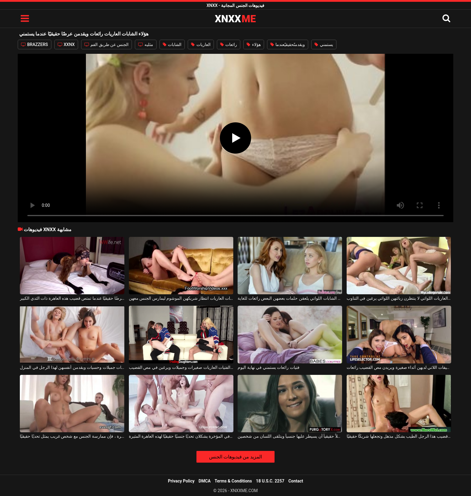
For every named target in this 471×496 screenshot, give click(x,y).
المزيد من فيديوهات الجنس (235, 457)
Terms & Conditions (233, 481)
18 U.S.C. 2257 (270, 481)
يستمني (324, 44)
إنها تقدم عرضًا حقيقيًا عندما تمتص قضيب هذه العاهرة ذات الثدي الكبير (72, 298)
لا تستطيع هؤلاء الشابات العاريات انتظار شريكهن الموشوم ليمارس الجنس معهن (181, 298)
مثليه (145, 44)
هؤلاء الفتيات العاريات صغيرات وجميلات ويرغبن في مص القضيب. (181, 367)
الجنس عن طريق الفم (106, 44)
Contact (295, 481)
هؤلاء (253, 44)
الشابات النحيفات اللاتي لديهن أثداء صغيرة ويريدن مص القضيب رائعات (399, 367)
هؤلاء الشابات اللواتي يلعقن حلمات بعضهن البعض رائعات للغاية (290, 298)
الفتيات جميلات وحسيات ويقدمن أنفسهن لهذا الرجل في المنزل (72, 367)
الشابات (172, 44)
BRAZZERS (34, 44)
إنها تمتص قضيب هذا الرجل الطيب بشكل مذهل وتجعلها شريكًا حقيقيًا (399, 436)
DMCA (205, 481)
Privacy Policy (181, 481)
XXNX (66, 44)
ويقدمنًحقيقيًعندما (287, 44)
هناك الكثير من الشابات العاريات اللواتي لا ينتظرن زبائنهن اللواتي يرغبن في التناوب (399, 298)
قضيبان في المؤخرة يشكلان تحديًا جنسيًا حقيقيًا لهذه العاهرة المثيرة (181, 436)
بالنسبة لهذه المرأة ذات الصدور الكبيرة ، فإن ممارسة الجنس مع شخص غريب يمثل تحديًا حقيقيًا (72, 436)
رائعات (228, 44)
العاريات (200, 44)
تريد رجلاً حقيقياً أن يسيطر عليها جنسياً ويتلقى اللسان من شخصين (290, 436)
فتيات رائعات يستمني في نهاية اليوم (268, 367)
